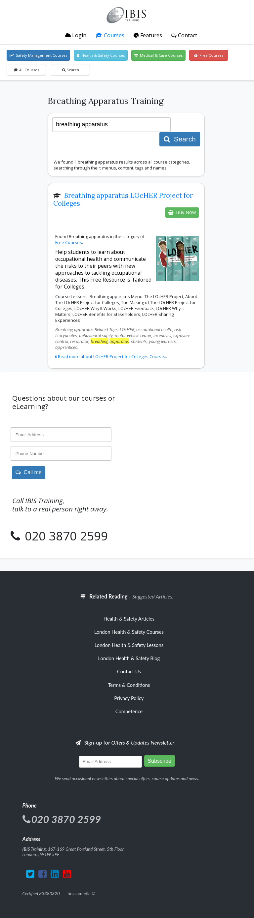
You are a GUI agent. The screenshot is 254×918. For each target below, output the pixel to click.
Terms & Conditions (129, 685)
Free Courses (208, 55)
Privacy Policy (129, 698)
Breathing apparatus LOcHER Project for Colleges (123, 199)
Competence (129, 711)
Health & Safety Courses (101, 55)
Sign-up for (124, 742)
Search (70, 69)
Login (75, 35)
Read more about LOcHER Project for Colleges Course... (111, 356)
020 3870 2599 (64, 536)
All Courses (26, 69)
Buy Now (182, 212)
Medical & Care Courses (158, 55)
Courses (110, 35)
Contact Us (129, 671)
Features (148, 35)
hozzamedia (78, 893)
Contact (184, 35)
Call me (29, 472)
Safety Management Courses (38, 55)
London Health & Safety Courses (129, 632)
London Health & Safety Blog (129, 658)
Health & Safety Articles (129, 619)
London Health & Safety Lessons (129, 645)
